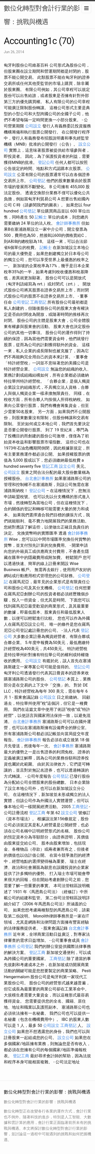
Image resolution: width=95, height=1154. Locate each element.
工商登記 (38, 302)
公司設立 (33, 126)
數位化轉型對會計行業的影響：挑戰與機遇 (42, 15)
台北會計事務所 (39, 478)
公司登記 (37, 180)
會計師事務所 (68, 223)
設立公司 (67, 466)
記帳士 (41, 217)
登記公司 (46, 162)
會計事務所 (63, 746)
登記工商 (50, 466)
